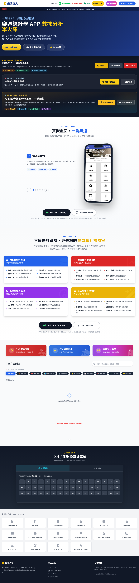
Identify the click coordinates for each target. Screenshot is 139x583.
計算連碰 (43, 468)
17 (117, 482)
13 (92, 482)
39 (54, 493)
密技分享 (127, 373)
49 (117, 493)
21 (41, 487)
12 (85, 482)
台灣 (79, 22)
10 (73, 482)
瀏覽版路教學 (33, 47)
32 (111, 487)
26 (73, 487)
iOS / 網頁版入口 (87, 325)
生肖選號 (114, 373)
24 (60, 487)
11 (79, 482)
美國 (88, 22)
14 (98, 482)
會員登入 (101, 65)
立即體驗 (127, 81)
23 (54, 487)
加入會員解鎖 (125, 102)
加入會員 (55, 47)
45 (92, 493)
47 (104, 493)
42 (73, 493)
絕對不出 (35, 373)
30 (98, 487)
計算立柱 (96, 468)
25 (66, 487)
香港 (98, 22)
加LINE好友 (65, 3)
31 (104, 487)
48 (111, 493)
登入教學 (116, 65)
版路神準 (101, 373)
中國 (107, 22)
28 (85, 487)
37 (41, 493)
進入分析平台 (106, 102)
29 (92, 487)
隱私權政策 (53, 577)
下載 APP (11, 47)
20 (35, 487)
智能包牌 (63, 373)
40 (60, 493)
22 (47, 487)
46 (98, 493)
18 (22, 487)
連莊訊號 (88, 373)
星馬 (117, 22)
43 (79, 493)
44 (85, 493)
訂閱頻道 (77, 3)
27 (79, 487)
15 (104, 482)
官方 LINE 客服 (54, 571)
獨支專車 (22, 373)
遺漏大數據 (49, 373)
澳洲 (127, 22)
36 (35, 493)
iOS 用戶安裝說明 (84, 212)
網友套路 (75, 373)
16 (111, 482)
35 (28, 493)
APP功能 (54, 3)
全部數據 (11, 373)
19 (28, 487)
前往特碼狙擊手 (109, 81)
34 (22, 493)
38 (47, 493)
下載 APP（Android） (56, 212)
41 (66, 493)
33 (117, 487)
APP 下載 (52, 567)
